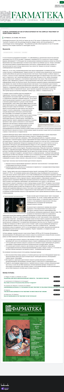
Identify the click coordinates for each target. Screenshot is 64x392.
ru (57, 2)
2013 (2, 28)
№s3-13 (6, 28)
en (62, 2)
